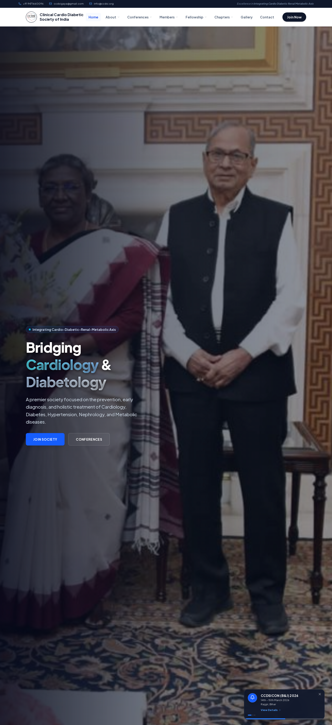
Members (169, 17)
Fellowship (196, 17)
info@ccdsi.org (101, 3)
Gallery (247, 17)
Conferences (139, 17)
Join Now (294, 17)
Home (93, 17)
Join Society (45, 439)
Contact (267, 17)
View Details (271, 709)
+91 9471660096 (31, 3)
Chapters (223, 17)
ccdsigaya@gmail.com (66, 3)
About (113, 17)
